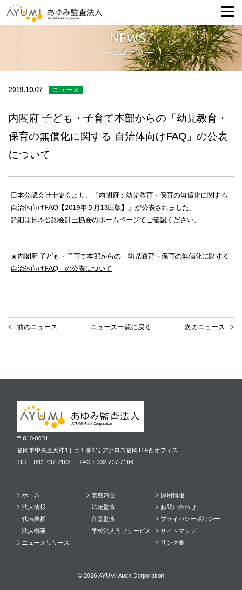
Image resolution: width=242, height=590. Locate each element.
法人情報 (34, 507)
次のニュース (204, 327)
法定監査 (103, 507)
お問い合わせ (178, 507)
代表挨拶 (34, 518)
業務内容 (103, 495)
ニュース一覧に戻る (120, 327)
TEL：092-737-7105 (44, 462)
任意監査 (103, 518)
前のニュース (37, 327)
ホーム (31, 495)
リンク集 (172, 542)
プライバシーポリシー (190, 518)
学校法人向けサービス (121, 530)
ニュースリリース (46, 542)
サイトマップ (178, 530)
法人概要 (34, 530)
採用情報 (172, 495)
